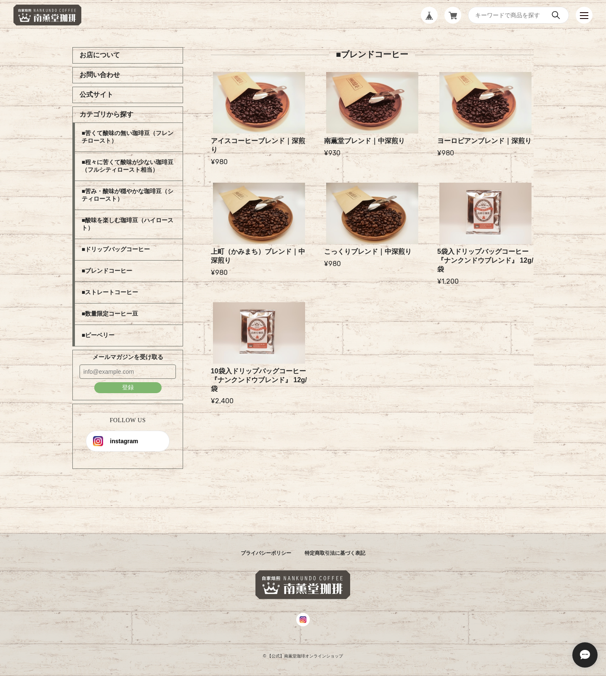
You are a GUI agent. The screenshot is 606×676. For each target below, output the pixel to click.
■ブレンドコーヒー (107, 270)
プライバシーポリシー (266, 553)
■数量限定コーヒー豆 (110, 313)
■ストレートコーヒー (110, 292)
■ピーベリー (98, 335)
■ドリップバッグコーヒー (116, 249)
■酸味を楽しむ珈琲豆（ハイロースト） (127, 224)
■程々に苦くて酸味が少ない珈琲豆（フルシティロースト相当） (127, 166)
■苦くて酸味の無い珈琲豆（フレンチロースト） (127, 137)
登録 (128, 387)
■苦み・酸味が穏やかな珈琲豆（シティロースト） (127, 195)
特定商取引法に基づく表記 (335, 553)
